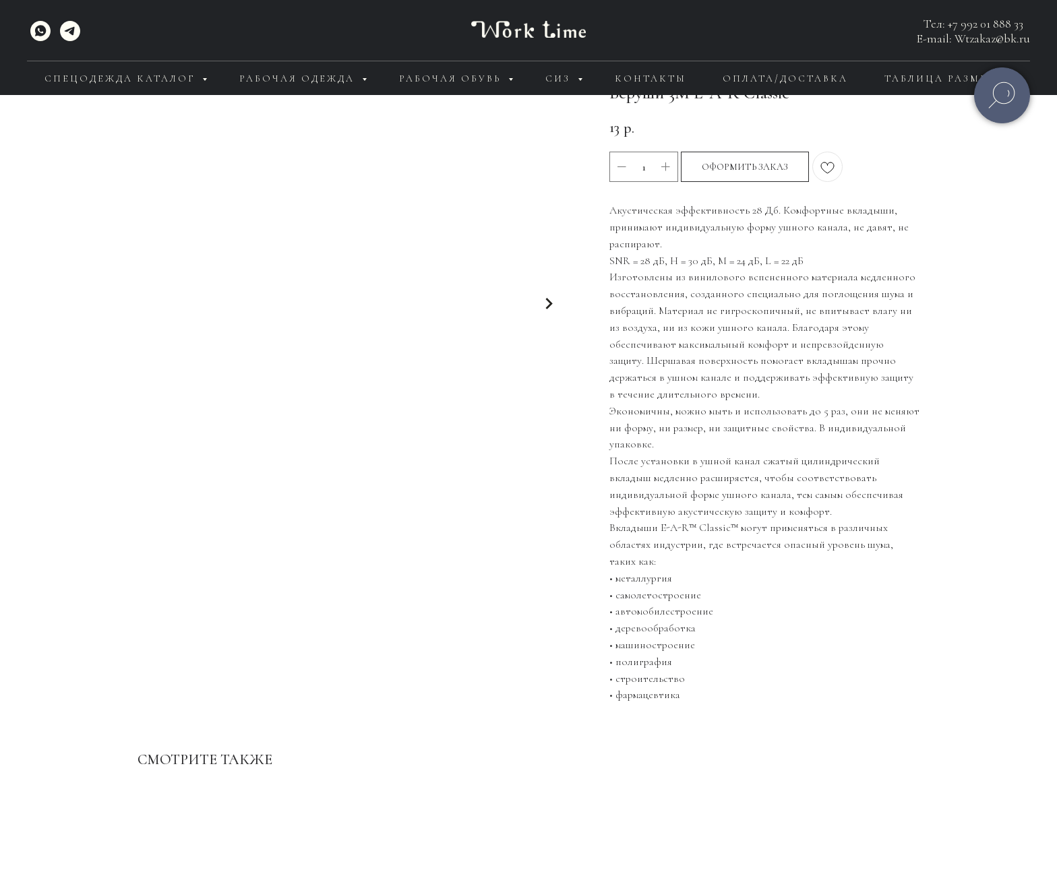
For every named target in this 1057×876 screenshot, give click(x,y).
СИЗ (559, 78)
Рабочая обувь (452, 78)
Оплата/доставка (785, 78)
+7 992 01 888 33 (985, 23)
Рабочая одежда (299, 78)
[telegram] (70, 31)
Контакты (650, 78)
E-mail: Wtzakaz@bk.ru (973, 38)
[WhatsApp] (40, 31)
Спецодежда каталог (121, 78)
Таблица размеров (948, 78)
